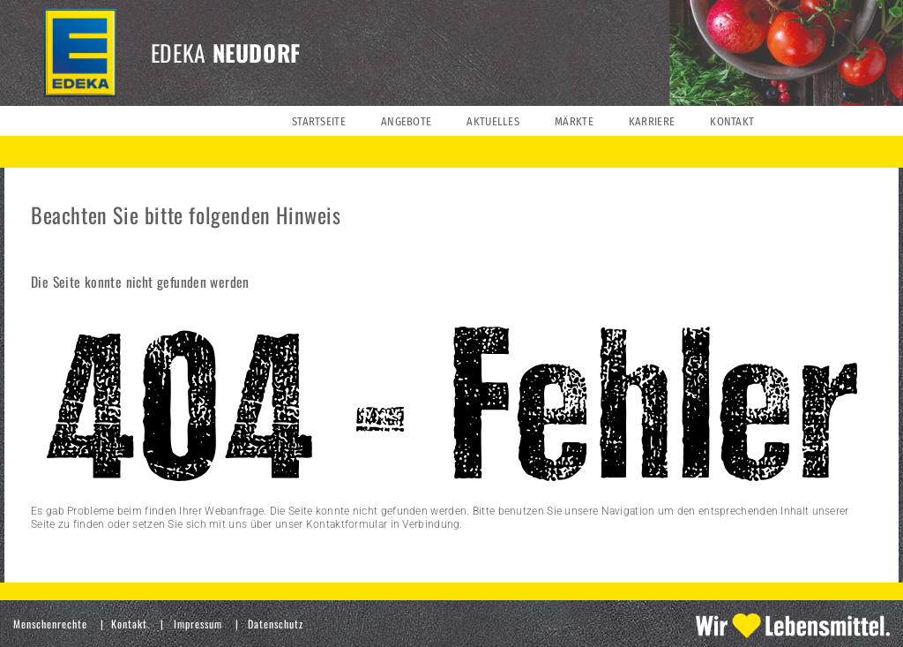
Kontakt (129, 623)
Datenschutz (275, 623)
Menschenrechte (50, 623)
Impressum (198, 623)
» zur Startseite (67, 550)
